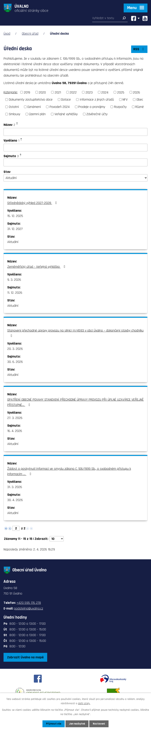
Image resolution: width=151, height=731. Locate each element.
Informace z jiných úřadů (97, 99)
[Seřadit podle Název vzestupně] (17, 123)
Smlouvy (14, 114)
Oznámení (34, 107)
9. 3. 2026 (14, 279)
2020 (42, 92)
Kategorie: (10, 92)
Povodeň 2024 (60, 107)
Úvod (7, 33)
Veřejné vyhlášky (66, 114)
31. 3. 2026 (14, 487)
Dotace (66, 99)
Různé (139, 107)
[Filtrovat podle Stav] (75, 178)
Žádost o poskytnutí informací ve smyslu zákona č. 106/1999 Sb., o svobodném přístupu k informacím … (69, 471)
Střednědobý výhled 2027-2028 (32, 203)
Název (9, 124)
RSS (139, 49)
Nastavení (99, 723)
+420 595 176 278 (29, 602)
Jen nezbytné (77, 723)
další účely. (84, 703)
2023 (89, 92)
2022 (73, 92)
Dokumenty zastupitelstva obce (30, 99)
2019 (27, 92)
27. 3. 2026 (14, 418)
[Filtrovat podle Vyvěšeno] (75, 148)
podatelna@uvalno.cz (28, 608)
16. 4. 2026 (14, 431)
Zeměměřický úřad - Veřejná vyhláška (37, 266)
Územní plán (37, 114)
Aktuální (12, 242)
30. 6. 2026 (15, 361)
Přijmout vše (53, 723)
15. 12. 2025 (15, 216)
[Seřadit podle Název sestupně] (17, 124)
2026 (136, 92)
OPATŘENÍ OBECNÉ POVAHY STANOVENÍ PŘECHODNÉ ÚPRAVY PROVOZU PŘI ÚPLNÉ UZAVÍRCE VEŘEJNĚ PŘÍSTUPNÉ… (75, 402)
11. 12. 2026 (14, 292)
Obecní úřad (30, 33)
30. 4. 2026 (15, 500)
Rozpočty (120, 107)
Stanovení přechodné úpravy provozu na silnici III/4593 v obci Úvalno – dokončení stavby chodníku (75, 332)
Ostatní (14, 107)
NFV (125, 99)
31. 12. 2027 (15, 229)
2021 (58, 92)
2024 (104, 92)
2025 (120, 92)
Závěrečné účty (97, 114)
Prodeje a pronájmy (91, 107)
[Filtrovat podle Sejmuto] (75, 162)
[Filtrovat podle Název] (75, 132)
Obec (139, 99)
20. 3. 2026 (15, 349)
